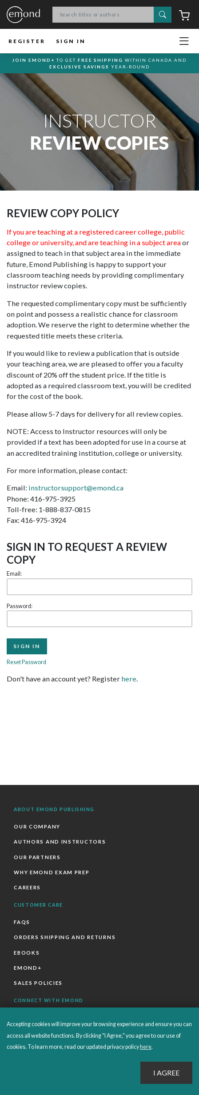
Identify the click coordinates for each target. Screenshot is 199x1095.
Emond (23, 15)
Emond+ (28, 968)
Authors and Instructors (60, 841)
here (128, 678)
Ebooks (27, 953)
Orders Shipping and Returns (64, 937)
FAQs (22, 922)
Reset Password (26, 662)
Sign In (71, 41)
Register (26, 41)
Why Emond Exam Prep (51, 872)
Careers (27, 887)
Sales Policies (38, 983)
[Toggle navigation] (184, 41)
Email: (14, 573)
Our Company (37, 826)
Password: (19, 606)
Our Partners (37, 857)
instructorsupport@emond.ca (75, 487)
